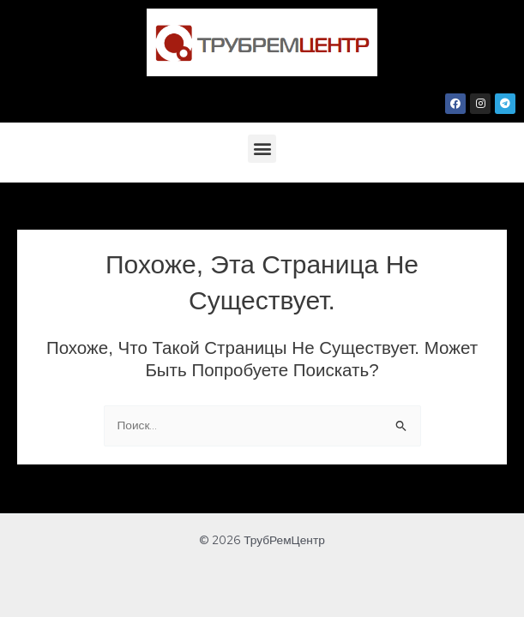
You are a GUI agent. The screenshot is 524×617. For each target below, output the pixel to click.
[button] (262, 149)
